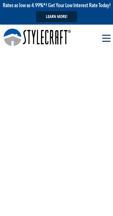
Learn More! (56, 17)
